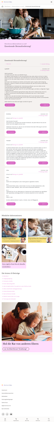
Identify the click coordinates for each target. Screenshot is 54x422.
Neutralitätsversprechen (7, 393)
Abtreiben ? (6, 276)
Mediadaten (4, 396)
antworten (11, 132)
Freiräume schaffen (8, 281)
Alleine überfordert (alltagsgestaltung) (12, 288)
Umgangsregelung (7, 278)
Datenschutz (5, 402)
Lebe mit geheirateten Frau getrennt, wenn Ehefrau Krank (17, 286)
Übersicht (8, 64)
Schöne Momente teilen (9, 291)
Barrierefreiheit (5, 408)
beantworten (11, 105)
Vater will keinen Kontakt (9, 294)
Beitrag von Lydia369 (17, 118)
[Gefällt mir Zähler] (45, 105)
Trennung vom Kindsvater (9, 299)
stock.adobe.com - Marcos (49, 37)
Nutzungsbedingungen (7, 399)
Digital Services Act (6, 405)
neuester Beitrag (45, 64)
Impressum (4, 390)
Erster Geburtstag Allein (9, 283)
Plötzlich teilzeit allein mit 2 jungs (11, 296)
